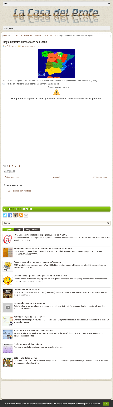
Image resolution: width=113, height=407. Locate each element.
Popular (8, 230)
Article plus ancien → (101, 177)
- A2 (16, 36)
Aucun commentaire (30, 46)
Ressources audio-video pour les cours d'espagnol (37, 262)
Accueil (56, 177)
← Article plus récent (11, 177)
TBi (55, 36)
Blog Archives (32, 230)
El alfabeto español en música (28, 344)
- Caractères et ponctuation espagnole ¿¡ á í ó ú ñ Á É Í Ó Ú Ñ (41, 235)
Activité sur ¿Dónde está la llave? (29, 317)
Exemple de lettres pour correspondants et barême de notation (43, 248)
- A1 (12, 36)
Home (6, 36)
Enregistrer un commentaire (19, 191)
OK (105, 404)
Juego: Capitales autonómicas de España (25, 41)
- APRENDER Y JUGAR (43, 36)
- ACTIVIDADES (26, 36)
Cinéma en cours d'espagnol (27, 289)
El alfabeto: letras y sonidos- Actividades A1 (34, 330)
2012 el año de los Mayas (25, 358)
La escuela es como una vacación (29, 303)
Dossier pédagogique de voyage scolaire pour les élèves (40, 276)
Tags (19, 230)
